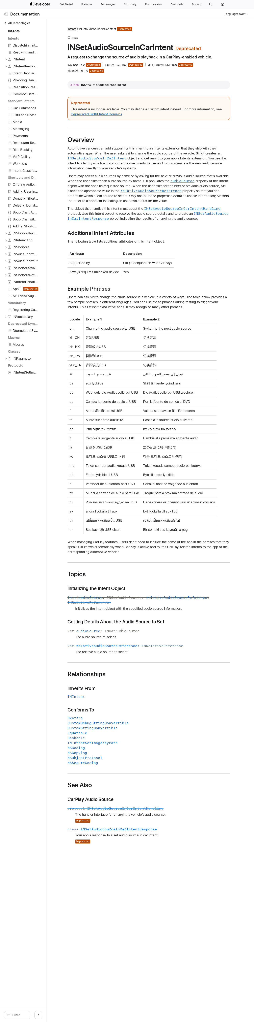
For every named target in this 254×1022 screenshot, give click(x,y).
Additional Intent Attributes (128, 249)
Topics (104, 609)
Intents (99, 29)
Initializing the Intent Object (124, 624)
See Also (107, 820)
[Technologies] (108, 4)
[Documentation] (154, 4)
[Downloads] (176, 4)
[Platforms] (86, 4)
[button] (211, 4)
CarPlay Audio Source (118, 835)
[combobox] (36, 1015)
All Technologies (17, 23)
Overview (108, 145)
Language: (231, 14)
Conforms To (108, 745)
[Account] (222, 4)
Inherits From (109, 724)
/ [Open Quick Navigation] (71, 1015)
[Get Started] (66, 4)
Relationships (114, 709)
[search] (33, 1015)
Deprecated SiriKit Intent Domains (149, 120)
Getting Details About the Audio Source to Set (143, 657)
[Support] (196, 4)
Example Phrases (116, 304)
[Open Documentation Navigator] (6, 14)
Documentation (25, 14)
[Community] (130, 4)
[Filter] (36, 1015)
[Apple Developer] (40, 4)
